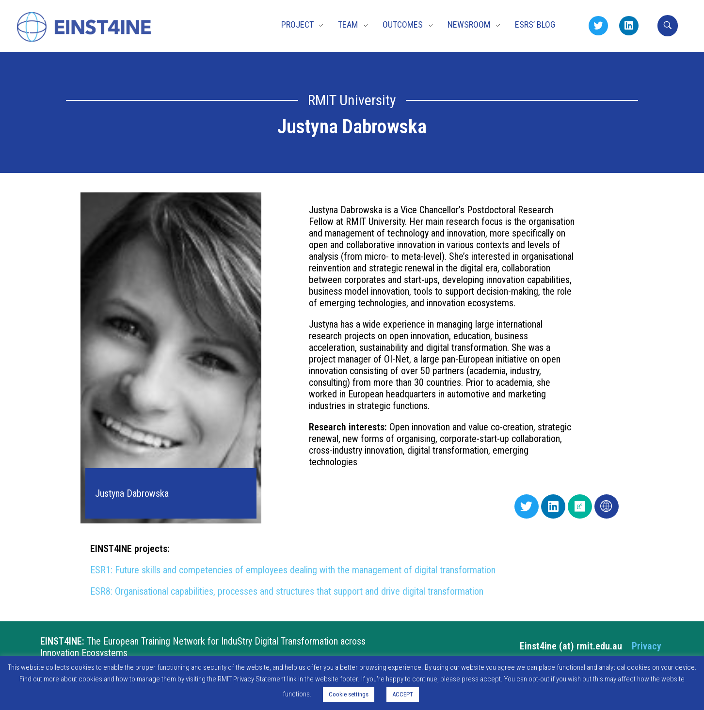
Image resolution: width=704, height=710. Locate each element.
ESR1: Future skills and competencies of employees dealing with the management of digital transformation (293, 570)
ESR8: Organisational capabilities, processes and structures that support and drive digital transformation (286, 591)
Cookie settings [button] (348, 694)
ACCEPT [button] (402, 694)
